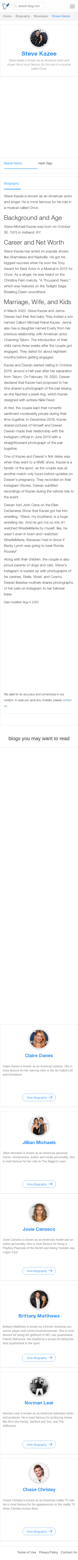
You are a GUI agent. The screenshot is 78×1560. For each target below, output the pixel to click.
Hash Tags (45, 163)
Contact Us (69, 1552)
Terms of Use (26, 1552)
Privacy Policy (48, 1552)
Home (7, 16)
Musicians (41, 16)
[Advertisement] (39, 119)
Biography (23, 16)
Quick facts (13, 163)
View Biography (37, 1097)
